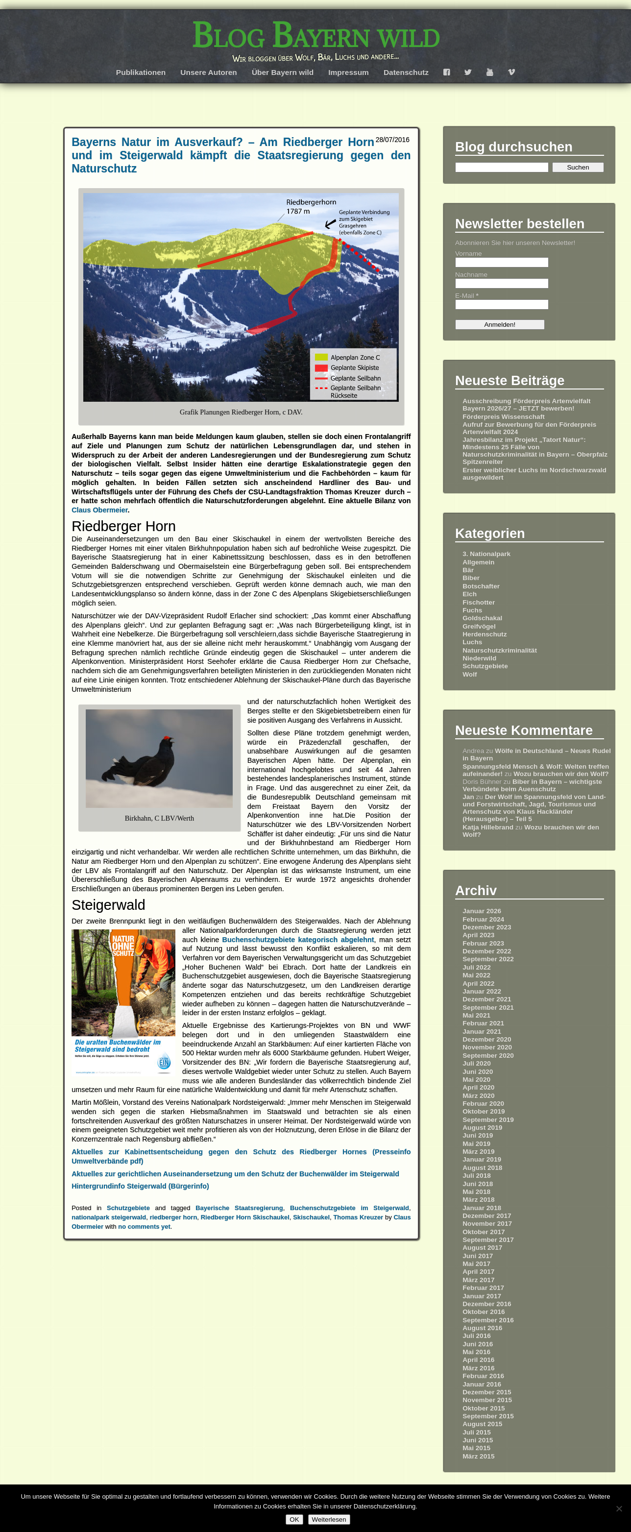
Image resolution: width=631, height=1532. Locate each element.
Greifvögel (479, 626)
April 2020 (478, 1087)
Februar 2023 (483, 943)
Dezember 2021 (486, 999)
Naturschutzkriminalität (499, 650)
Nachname (471, 274)
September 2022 (488, 959)
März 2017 (478, 1280)
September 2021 (488, 1007)
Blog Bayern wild (316, 35)
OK (294, 1519)
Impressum (348, 72)
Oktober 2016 (483, 1311)
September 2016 (488, 1320)
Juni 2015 (477, 1440)
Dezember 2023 (486, 927)
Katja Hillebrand (487, 827)
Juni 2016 (477, 1344)
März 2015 (478, 1456)
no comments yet (144, 1226)
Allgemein (478, 562)
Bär (468, 570)
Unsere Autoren (208, 72)
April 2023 (478, 935)
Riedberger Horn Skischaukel (245, 1217)
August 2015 (482, 1424)
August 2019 (482, 1127)
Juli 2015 (476, 1432)
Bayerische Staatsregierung (239, 1208)
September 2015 (488, 1416)
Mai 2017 (476, 1263)
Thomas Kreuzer (358, 1217)
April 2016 (478, 1359)
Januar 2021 (481, 1031)
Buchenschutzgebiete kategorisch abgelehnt (298, 940)
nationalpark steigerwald (109, 1217)
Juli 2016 (476, 1335)
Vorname (468, 253)
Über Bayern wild (283, 72)
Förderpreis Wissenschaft (503, 416)
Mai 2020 (476, 1079)
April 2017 (478, 1271)
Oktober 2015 (483, 1408)
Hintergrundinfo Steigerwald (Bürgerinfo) (140, 1186)
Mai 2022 (476, 975)
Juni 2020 (477, 1071)
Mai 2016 (476, 1352)
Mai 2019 (476, 1143)
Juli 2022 (476, 967)
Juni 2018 (477, 1184)
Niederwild (479, 658)
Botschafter (481, 586)
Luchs (472, 642)
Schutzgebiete (128, 1208)
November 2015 (487, 1400)
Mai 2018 (476, 1191)
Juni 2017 (477, 1256)
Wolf (469, 674)
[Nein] (619, 1508)
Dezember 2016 (486, 1304)
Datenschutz (406, 72)
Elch (469, 594)
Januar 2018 (481, 1208)
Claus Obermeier (99, 510)
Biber (471, 578)
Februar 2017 (483, 1287)
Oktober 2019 (483, 1111)
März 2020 (478, 1095)
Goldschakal (482, 618)
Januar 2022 (481, 991)
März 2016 (478, 1368)
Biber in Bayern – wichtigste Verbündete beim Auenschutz (532, 785)
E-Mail (467, 295)
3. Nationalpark (486, 554)
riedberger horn (173, 1217)
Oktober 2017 (483, 1232)
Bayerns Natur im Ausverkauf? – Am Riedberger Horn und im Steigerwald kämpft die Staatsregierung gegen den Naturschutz (241, 155)
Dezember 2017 (486, 1215)
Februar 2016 (483, 1376)
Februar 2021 (483, 1023)
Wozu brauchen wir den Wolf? (560, 774)
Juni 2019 (477, 1135)
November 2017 (487, 1223)
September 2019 (488, 1119)
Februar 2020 (483, 1103)
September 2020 (488, 1055)
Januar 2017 (481, 1296)
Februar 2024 (483, 919)
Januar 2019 (481, 1159)
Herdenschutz (484, 634)
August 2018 (482, 1167)
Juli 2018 (476, 1175)
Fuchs (472, 610)
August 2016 (482, 1328)
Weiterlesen (329, 1519)
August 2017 (482, 1247)
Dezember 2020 (486, 1039)
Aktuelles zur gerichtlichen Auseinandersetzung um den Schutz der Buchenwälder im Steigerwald (235, 1174)
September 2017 (488, 1239)
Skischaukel (311, 1217)
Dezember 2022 (486, 951)
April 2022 (478, 983)
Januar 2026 (481, 911)
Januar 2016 (481, 1384)
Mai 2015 (476, 1448)
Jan (468, 797)
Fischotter (478, 602)
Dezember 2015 (486, 1392)
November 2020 (487, 1047)
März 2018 (478, 1199)
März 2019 (478, 1151)
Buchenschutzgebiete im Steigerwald (349, 1208)
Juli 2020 (476, 1063)
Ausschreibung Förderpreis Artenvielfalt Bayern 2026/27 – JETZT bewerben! (526, 404)
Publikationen (141, 72)
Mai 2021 (476, 1015)
